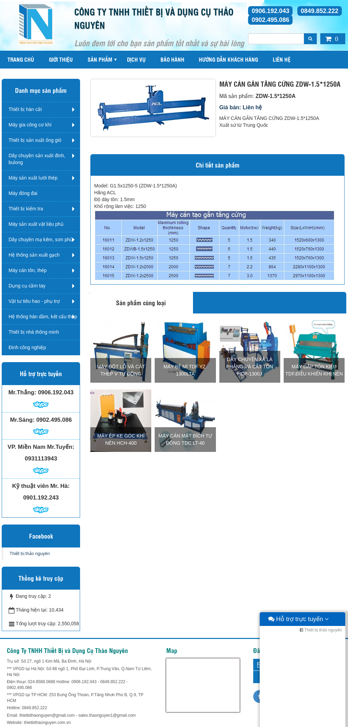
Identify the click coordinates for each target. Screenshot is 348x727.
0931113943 (41, 458)
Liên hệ (282, 59)
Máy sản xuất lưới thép (33, 178)
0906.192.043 (270, 11)
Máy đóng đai (23, 193)
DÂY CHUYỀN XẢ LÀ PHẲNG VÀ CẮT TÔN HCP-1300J (249, 367)
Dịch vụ (136, 59)
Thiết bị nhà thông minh (34, 332)
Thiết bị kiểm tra (26, 208)
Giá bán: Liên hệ (240, 107)
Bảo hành (172, 59)
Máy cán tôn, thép (28, 270)
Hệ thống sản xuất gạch (34, 255)
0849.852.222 (319, 11)
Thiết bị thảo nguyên (30, 553)
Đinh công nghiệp (27, 347)
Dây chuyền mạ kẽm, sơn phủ (41, 239)
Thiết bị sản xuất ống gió (35, 140)
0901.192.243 (41, 497)
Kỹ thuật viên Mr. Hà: (41, 486)
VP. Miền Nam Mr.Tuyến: (41, 447)
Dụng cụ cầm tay (27, 285)
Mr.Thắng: (22, 392)
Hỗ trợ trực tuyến (298, 720)
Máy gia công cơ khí (30, 124)
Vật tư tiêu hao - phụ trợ (34, 301)
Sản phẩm (100, 59)
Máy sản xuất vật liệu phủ (36, 224)
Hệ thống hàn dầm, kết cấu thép (43, 316)
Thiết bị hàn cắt (25, 109)
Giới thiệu (61, 59)
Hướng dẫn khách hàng (228, 59)
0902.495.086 (270, 19)
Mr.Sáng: (22, 420)
